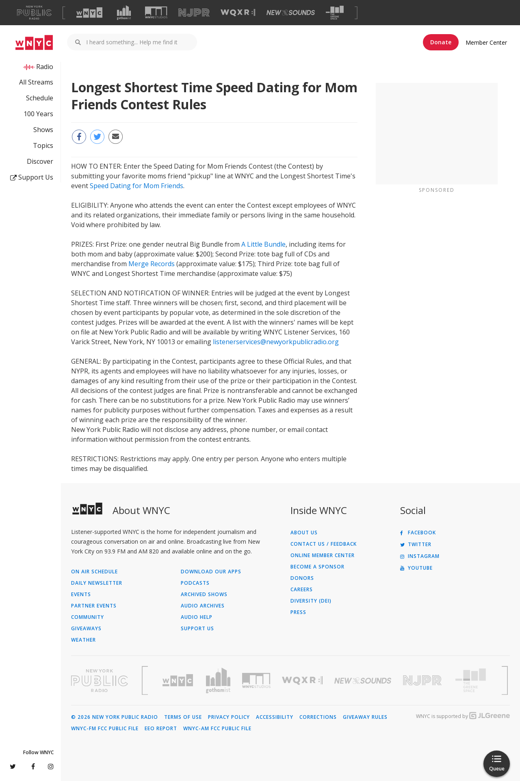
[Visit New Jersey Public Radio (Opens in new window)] (423, 680)
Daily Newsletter (96, 583)
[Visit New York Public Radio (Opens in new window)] (99, 680)
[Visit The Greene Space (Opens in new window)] (335, 13)
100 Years (38, 113)
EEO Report (161, 728)
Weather (83, 640)
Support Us (31, 177)
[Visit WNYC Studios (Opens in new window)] (156, 12)
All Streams (36, 82)
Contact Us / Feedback (323, 544)
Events (81, 594)
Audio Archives (203, 605)
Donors (302, 578)
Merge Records (151, 263)
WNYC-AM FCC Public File (217, 728)
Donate (440, 42)
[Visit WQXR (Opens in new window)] (238, 13)
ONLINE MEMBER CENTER (322, 555)
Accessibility (274, 717)
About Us (304, 532)
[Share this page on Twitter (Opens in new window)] (97, 137)
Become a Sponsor (317, 566)
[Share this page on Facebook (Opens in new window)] (79, 137)
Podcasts (195, 583)
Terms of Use (183, 717)
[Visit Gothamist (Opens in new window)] (124, 12)
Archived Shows (204, 594)
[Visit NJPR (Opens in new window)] (194, 13)
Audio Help (196, 617)
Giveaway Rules (365, 717)
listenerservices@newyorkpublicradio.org (276, 341)
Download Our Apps (211, 571)
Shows (43, 129)
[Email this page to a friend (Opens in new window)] (115, 137)
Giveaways (86, 628)
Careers (301, 589)
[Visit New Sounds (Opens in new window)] (290, 12)
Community (87, 617)
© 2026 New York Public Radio (114, 717)
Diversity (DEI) (311, 601)
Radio (44, 66)
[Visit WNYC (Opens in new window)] (89, 12)
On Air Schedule (94, 571)
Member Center (486, 42)
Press (298, 612)
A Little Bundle (263, 244)
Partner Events (94, 605)
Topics (43, 145)
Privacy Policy (229, 717)
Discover (40, 161)
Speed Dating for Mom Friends (136, 185)
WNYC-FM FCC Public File (105, 728)
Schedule (39, 97)
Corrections (318, 717)
